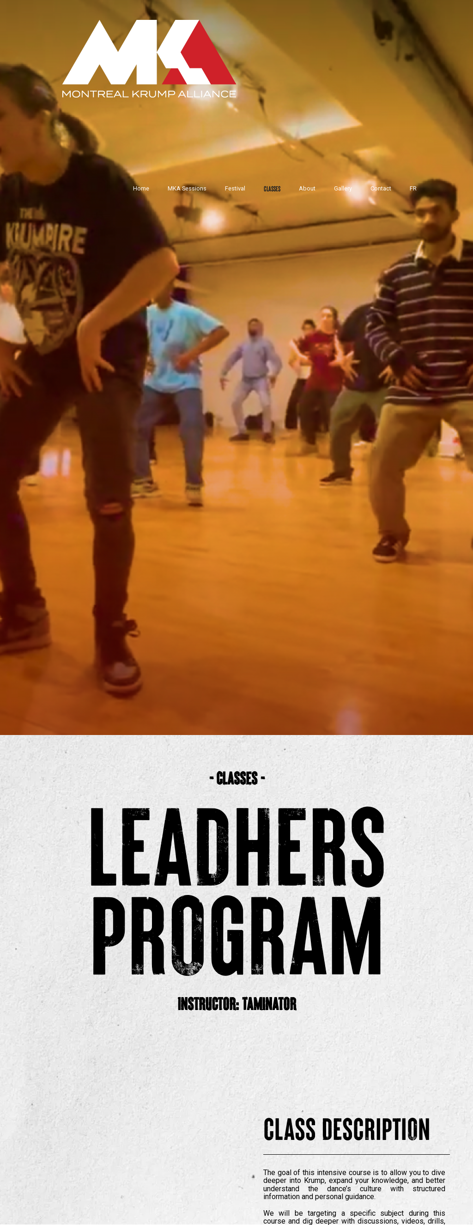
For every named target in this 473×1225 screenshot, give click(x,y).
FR (413, 188)
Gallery (343, 188)
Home (141, 188)
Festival (235, 188)
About (307, 188)
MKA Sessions (187, 188)
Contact (380, 188)
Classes (272, 188)
